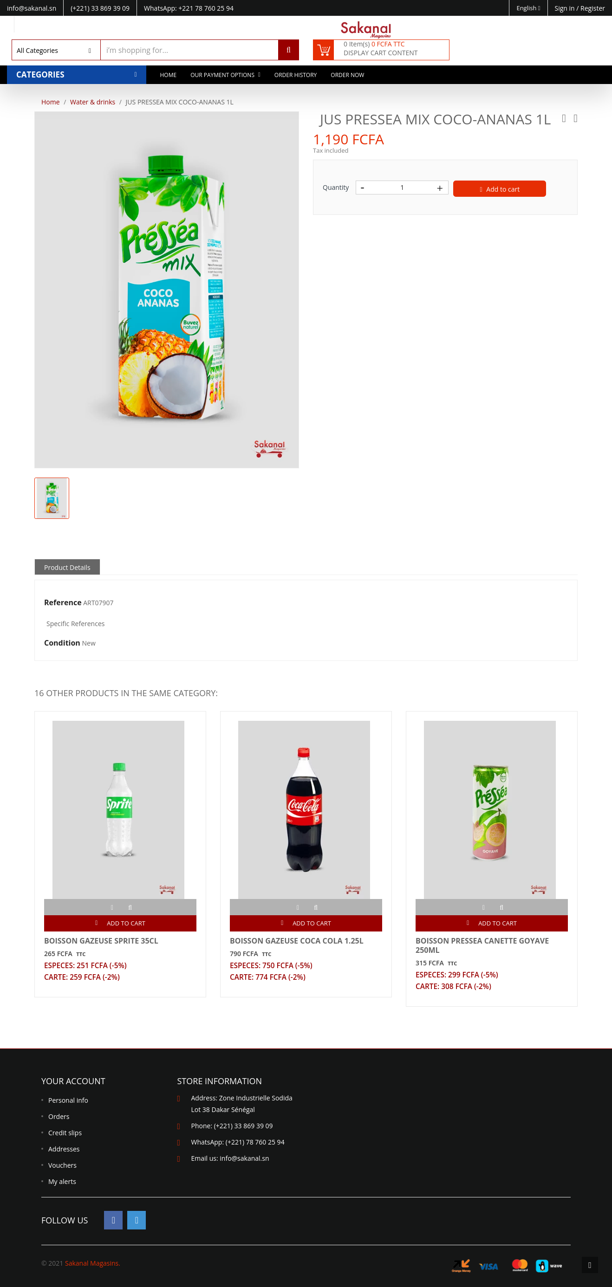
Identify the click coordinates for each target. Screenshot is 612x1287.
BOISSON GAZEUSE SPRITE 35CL (101, 941)
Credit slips (65, 1132)
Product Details (67, 567)
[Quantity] (402, 187)
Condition (62, 643)
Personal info (68, 1100)
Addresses (63, 1149)
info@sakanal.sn (244, 1158)
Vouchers (62, 1165)
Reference (63, 603)
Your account (73, 1081)
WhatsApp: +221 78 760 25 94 (189, 8)
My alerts (62, 1181)
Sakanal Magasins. (92, 1263)
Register (592, 8)
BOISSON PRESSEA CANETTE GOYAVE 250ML (482, 945)
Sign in (566, 8)
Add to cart (500, 189)
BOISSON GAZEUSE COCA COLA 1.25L (297, 941)
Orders (58, 1116)
